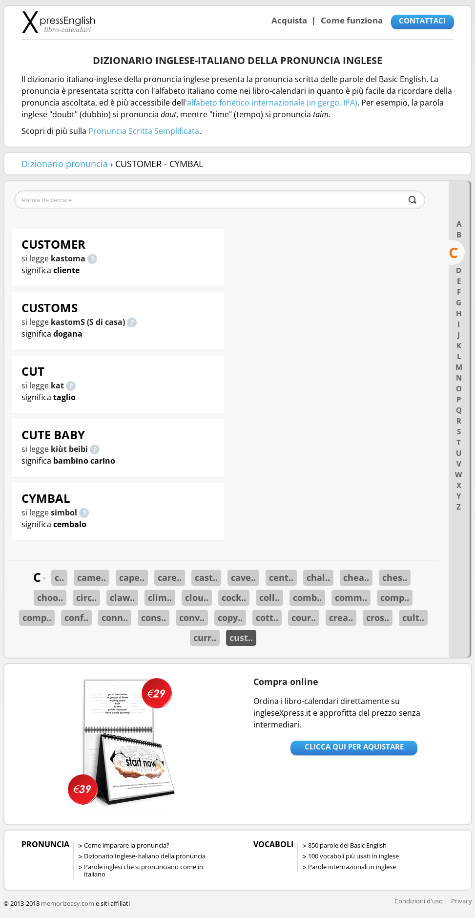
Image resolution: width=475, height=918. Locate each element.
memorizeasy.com (67, 903)
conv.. (192, 617)
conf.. (76, 617)
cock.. (234, 597)
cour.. (303, 617)
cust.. (241, 637)
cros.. (377, 617)
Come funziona (352, 20)
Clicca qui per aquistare (354, 746)
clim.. (160, 597)
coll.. (269, 597)
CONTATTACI (422, 20)
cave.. (243, 577)
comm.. (351, 597)
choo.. (50, 597)
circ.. (86, 597)
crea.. (341, 617)
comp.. (394, 597)
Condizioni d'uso (418, 901)
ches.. (394, 577)
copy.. (230, 617)
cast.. (206, 577)
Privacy (461, 901)
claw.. (122, 597)
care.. (170, 577)
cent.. (281, 577)
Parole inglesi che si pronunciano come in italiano (143, 870)
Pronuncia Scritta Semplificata (143, 131)
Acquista (289, 20)
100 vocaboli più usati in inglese (353, 856)
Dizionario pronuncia (64, 164)
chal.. (318, 577)
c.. (59, 577)
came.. (91, 577)
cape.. (132, 577)
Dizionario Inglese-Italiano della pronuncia (145, 856)
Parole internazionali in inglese (352, 866)
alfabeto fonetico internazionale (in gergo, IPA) (272, 102)
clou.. (196, 597)
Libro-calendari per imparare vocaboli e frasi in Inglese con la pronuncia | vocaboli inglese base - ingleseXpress (58, 22)
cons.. (153, 617)
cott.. (267, 617)
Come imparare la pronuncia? (126, 845)
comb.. (307, 597)
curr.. (204, 637)
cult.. (413, 617)
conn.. (115, 617)
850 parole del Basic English (347, 845)
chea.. (356, 577)
